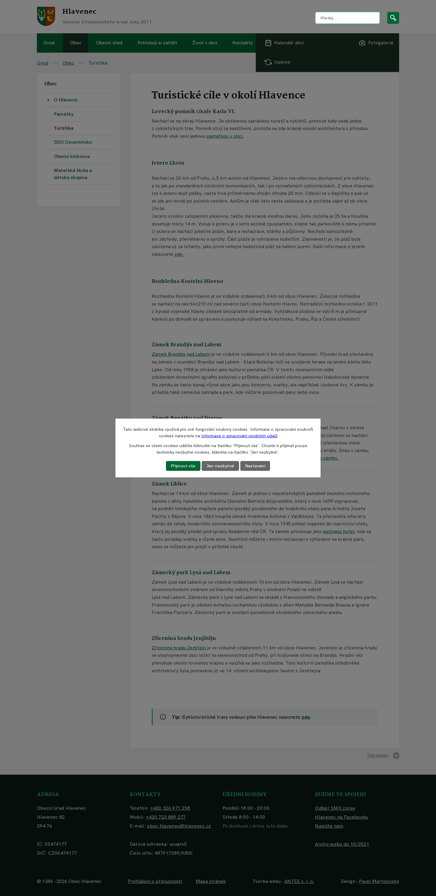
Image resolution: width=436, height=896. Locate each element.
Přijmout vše (183, 466)
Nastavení (255, 466)
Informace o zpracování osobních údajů (239, 435)
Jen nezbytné (220, 466)
